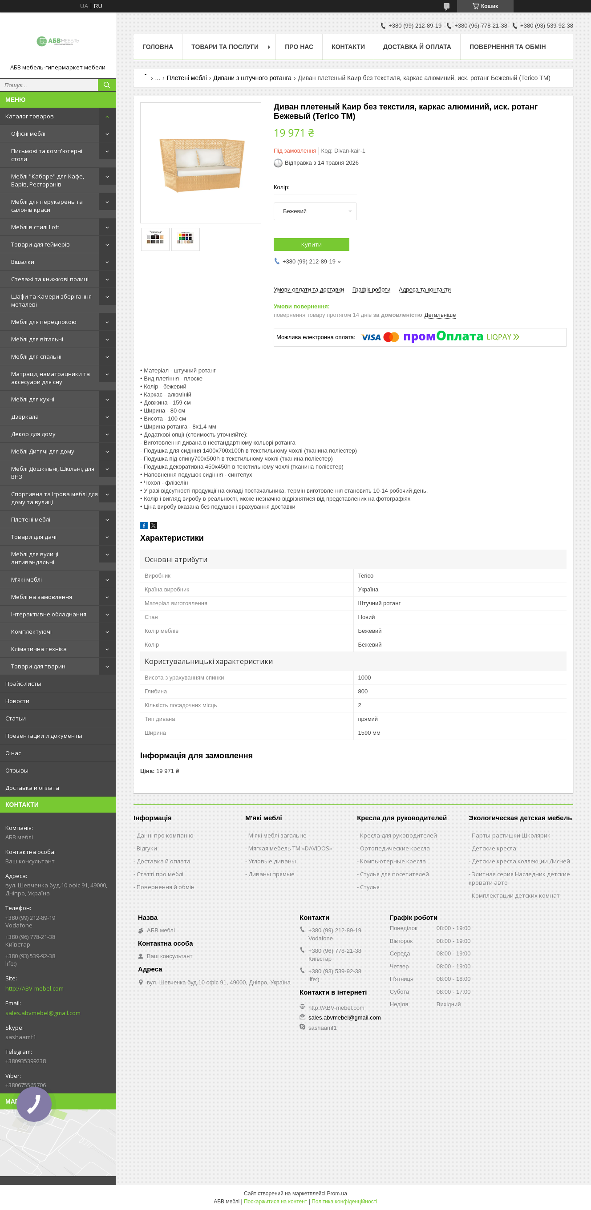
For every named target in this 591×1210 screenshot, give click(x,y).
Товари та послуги (225, 46)
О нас (13, 753)
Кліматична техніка (39, 649)
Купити (311, 244)
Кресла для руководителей (398, 835)
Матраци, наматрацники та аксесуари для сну (50, 378)
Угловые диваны (272, 861)
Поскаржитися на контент (275, 1201)
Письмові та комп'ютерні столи (46, 155)
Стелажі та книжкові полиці (50, 279)
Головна (157, 46)
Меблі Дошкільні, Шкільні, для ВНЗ (52, 473)
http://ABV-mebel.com (34, 988)
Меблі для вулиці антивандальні (34, 558)
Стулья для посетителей (394, 874)
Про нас (299, 46)
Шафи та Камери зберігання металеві (51, 300)
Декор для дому (33, 434)
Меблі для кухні (32, 399)
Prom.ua (337, 1193)
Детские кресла (494, 848)
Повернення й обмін (165, 887)
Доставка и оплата (32, 788)
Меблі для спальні (36, 356)
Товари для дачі (34, 537)
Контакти (348, 46)
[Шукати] (107, 85)
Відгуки (147, 848)
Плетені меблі (30, 519)
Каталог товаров (29, 116)
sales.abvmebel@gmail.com (43, 1013)
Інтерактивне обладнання (48, 614)
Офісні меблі (28, 133)
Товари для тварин (38, 666)
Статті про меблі (160, 874)
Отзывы (16, 770)
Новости (17, 701)
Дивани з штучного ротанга (252, 77)
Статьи (15, 718)
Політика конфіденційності (344, 1201)
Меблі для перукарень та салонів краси (47, 206)
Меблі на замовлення (41, 597)
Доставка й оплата (417, 46)
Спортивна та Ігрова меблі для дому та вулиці (54, 498)
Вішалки (22, 262)
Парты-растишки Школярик (511, 835)
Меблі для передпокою (44, 322)
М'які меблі (26, 579)
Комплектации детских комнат (516, 895)
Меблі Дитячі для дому (42, 451)
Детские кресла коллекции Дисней (521, 861)
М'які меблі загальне (277, 835)
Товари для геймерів (40, 244)
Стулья (370, 887)
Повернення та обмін (508, 46)
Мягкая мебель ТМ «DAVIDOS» (290, 848)
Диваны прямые (271, 874)
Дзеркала (25, 417)
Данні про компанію (165, 835)
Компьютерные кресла (393, 861)
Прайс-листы (23, 684)
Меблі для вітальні (37, 339)
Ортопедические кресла (395, 848)
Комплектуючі (31, 631)
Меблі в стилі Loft (35, 227)
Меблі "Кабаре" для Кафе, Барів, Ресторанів (47, 180)
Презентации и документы (43, 736)
